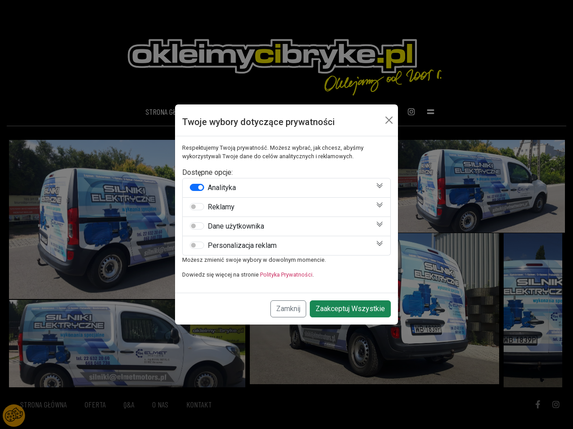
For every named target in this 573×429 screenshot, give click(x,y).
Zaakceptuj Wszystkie (350, 308)
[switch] (197, 187)
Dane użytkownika (236, 226)
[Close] (389, 120)
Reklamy (221, 207)
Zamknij (288, 308)
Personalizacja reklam (242, 245)
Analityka (222, 187)
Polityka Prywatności (286, 274)
